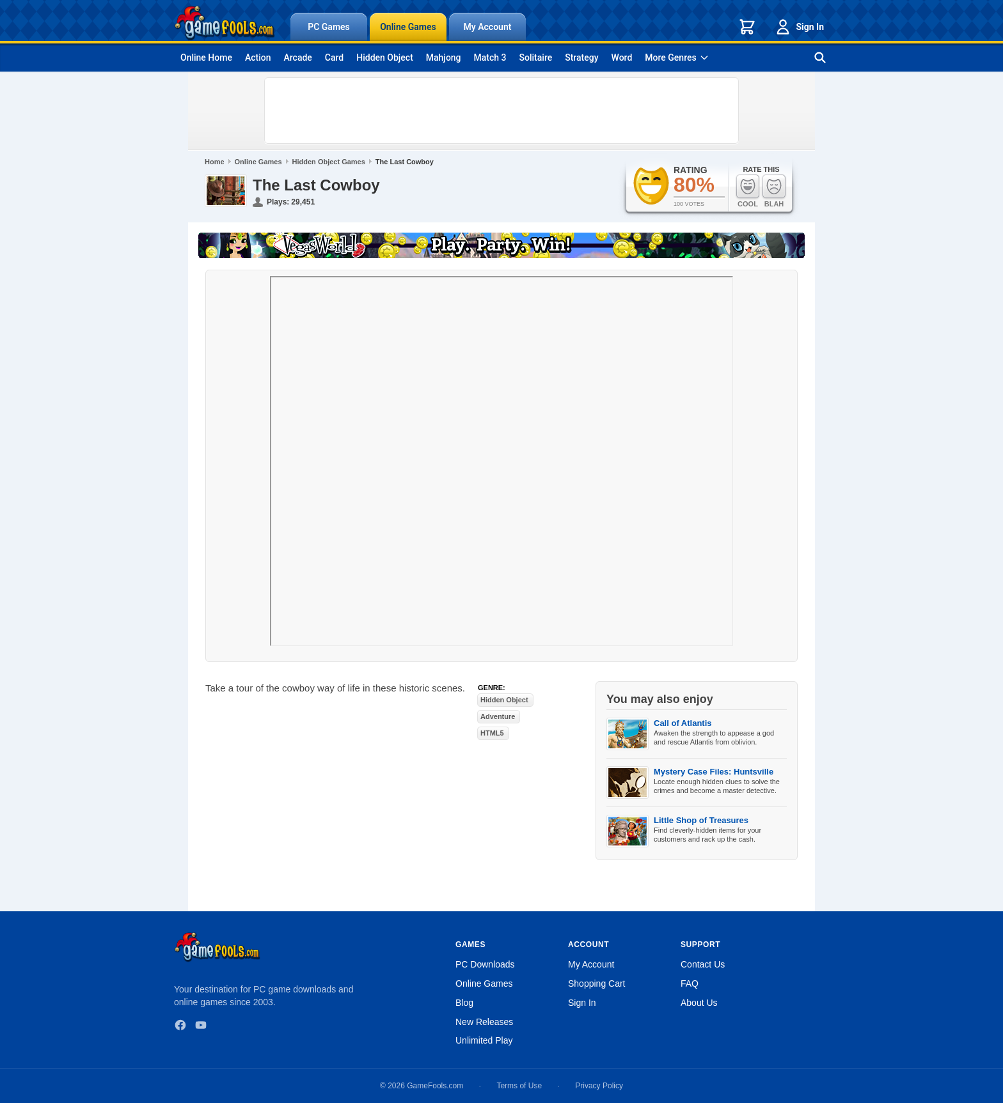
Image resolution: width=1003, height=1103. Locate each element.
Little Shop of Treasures (701, 820)
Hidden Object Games (328, 162)
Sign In (799, 27)
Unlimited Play (483, 1040)
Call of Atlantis (683, 723)
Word (622, 57)
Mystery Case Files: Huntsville (713, 771)
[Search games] (820, 57)
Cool (748, 191)
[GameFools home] (224, 23)
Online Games (408, 27)
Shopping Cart (597, 983)
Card (334, 57)
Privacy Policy (599, 1085)
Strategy (581, 57)
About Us (699, 1003)
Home (215, 162)
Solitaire (536, 57)
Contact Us (703, 964)
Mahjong (443, 57)
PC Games (329, 27)
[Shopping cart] (747, 27)
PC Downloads (485, 964)
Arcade (297, 57)
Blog (464, 1003)
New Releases (484, 1022)
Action (258, 57)
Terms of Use (519, 1085)
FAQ (690, 983)
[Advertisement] (501, 110)
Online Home (206, 57)
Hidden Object (384, 57)
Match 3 (490, 57)
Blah (774, 191)
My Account (488, 27)
